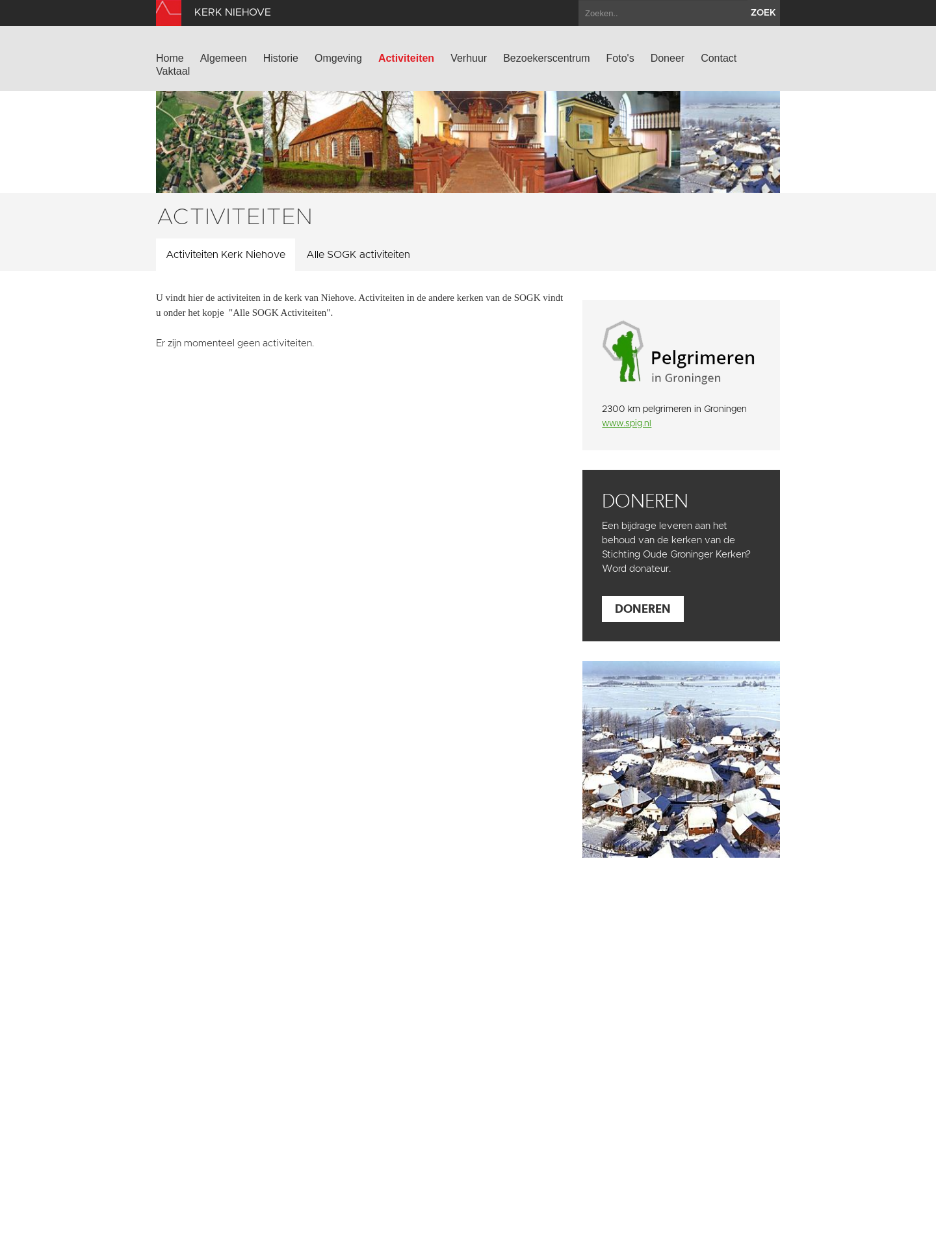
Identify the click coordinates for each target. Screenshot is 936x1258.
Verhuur (468, 58)
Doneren (643, 608)
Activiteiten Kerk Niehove (225, 255)
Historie (280, 58)
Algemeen (223, 58)
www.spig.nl (626, 423)
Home (170, 58)
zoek (763, 13)
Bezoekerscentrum (546, 58)
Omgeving (338, 58)
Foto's (620, 58)
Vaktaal (173, 71)
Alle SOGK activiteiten (358, 255)
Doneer (667, 58)
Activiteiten (406, 58)
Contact (718, 58)
